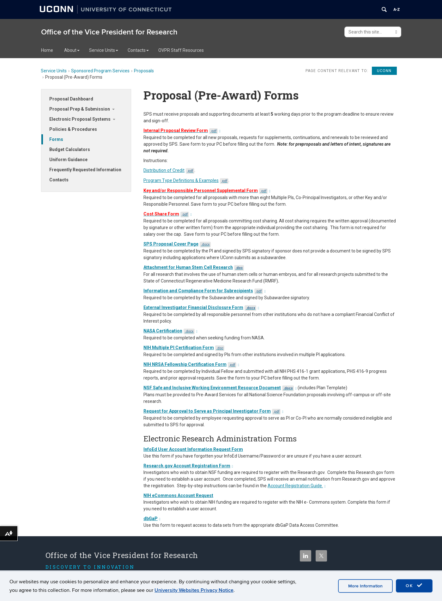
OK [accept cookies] (414, 585)
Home (47, 50)
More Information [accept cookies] (365, 586)
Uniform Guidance (68, 159)
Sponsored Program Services (100, 70)
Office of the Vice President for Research (109, 32)
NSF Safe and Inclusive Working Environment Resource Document (220, 387)
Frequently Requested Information (85, 169)
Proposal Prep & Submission (79, 109)
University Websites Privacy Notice (193, 590)
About (72, 50)
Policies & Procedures (73, 129)
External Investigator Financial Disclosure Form (201, 307)
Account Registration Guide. (297, 485)
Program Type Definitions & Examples (185, 180)
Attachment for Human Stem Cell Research (193, 267)
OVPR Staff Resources (181, 50)
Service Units (103, 50)
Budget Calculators (69, 149)
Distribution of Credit (168, 170)
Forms (56, 139)
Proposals (144, 70)
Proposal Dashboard (71, 98)
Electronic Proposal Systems (80, 119)
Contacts (138, 50)
